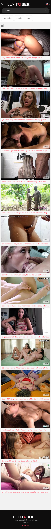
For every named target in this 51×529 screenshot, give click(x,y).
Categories (7, 18)
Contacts (25, 526)
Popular (19, 18)
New (28, 18)
